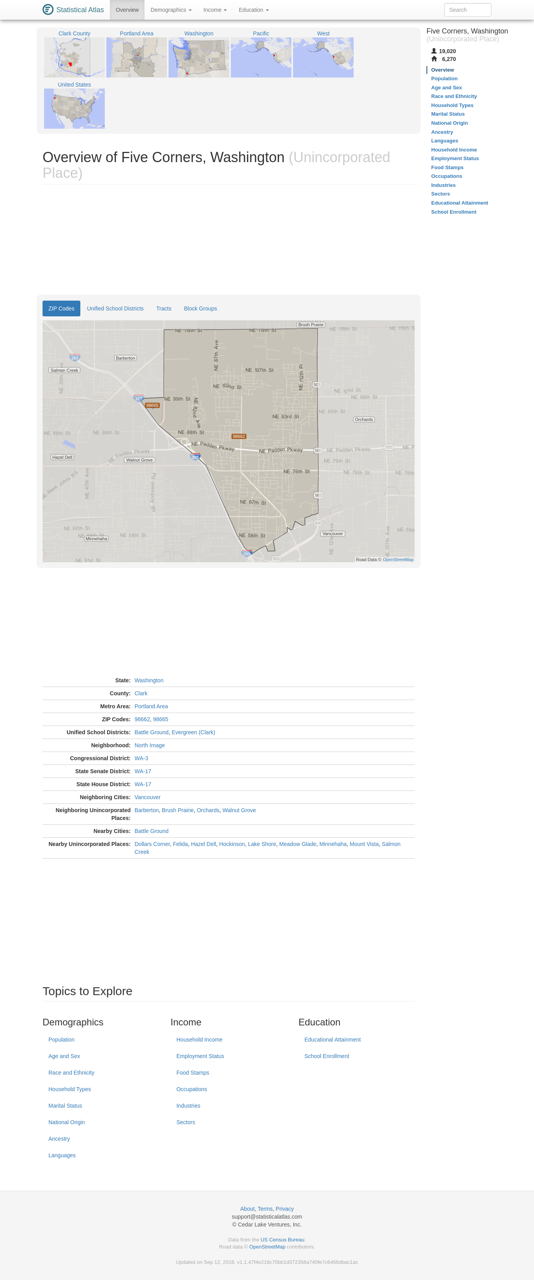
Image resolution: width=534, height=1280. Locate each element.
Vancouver (148, 797)
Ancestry (59, 1139)
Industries (188, 1106)
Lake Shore (262, 844)
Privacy (285, 1209)
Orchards (208, 810)
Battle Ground (152, 732)
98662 (142, 719)
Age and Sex (64, 1056)
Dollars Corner (152, 844)
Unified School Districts (115, 308)
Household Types (69, 1089)
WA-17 (143, 771)
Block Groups (200, 308)
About (247, 1209)
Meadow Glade (297, 844)
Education (254, 10)
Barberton (147, 810)
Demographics (170, 10)
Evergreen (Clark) (193, 732)
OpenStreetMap (267, 1247)
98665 (160, 719)
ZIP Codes (61, 308)
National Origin (66, 1122)
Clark (141, 693)
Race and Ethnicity (71, 1072)
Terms (265, 1209)
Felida (180, 844)
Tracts (163, 308)
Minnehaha (333, 844)
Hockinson (232, 844)
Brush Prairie (178, 810)
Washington (149, 680)
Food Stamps (192, 1072)
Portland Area (151, 706)
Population (61, 1039)
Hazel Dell (203, 844)
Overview (127, 10)
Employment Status (200, 1056)
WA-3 (141, 758)
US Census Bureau (282, 1240)
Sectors (185, 1122)
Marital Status (65, 1106)
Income (215, 10)
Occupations (191, 1089)
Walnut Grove (239, 810)
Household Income (199, 1039)
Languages (62, 1155)
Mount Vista (364, 844)
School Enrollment (326, 1056)
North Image (150, 745)
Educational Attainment (332, 1039)
